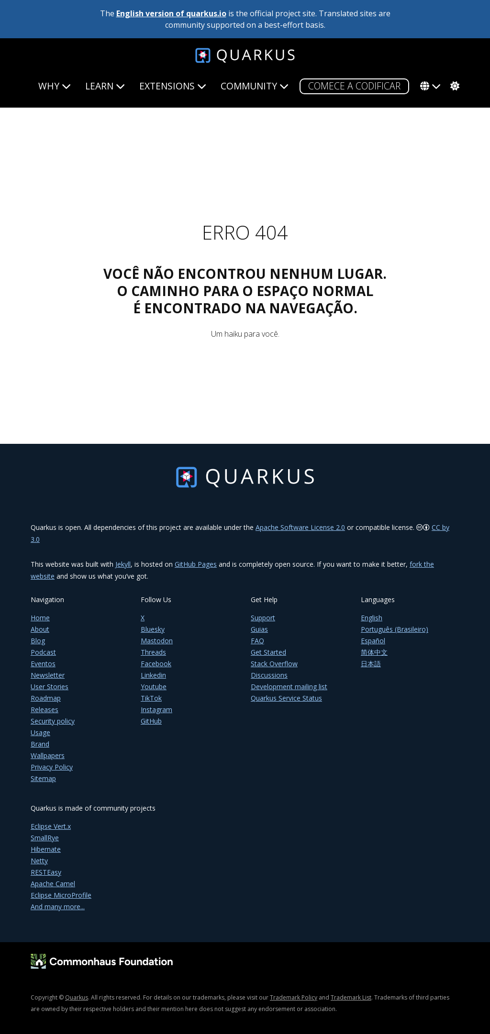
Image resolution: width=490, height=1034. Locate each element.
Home (40, 617)
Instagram (156, 709)
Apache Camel (53, 883)
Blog (38, 640)
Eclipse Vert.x (51, 826)
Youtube (154, 686)
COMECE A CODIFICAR (354, 85)
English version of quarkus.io (171, 13)
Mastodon (157, 640)
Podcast (43, 652)
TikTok (151, 698)
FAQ (257, 640)
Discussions (269, 675)
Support (263, 617)
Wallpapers (48, 755)
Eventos (43, 663)
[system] (453, 86)
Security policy (53, 721)
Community (255, 85)
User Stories (49, 686)
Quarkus (76, 997)
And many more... (58, 906)
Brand (40, 743)
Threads (153, 652)
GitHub (151, 721)
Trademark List (351, 997)
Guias (259, 629)
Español (373, 640)
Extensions (172, 85)
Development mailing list (289, 686)
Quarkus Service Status (286, 698)
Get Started (268, 652)
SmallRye (45, 837)
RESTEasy (46, 872)
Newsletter (48, 675)
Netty (39, 860)
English (371, 617)
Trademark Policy (293, 997)
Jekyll (123, 564)
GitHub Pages (196, 564)
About (40, 629)
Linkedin (153, 675)
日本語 (371, 663)
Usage (40, 732)
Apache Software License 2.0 (300, 527)
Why (54, 85)
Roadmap (46, 698)
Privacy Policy (52, 766)
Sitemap (43, 778)
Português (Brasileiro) (394, 629)
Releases (44, 709)
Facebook (156, 663)
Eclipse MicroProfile (61, 895)
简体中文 (374, 652)
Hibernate (46, 849)
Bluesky (153, 629)
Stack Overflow (274, 663)
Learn (105, 85)
